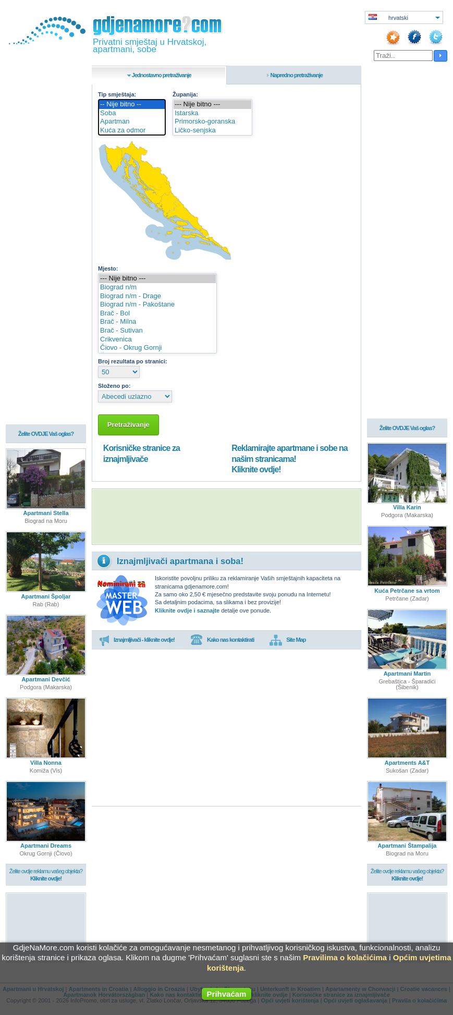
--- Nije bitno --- (212, 104)
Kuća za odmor (132, 130)
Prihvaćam (227, 993)
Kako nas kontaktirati (222, 640)
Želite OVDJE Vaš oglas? (46, 435)
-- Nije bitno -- (132, 104)
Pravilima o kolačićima (345, 957)
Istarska (212, 113)
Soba (132, 113)
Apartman (132, 121)
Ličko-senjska (212, 130)
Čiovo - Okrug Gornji (157, 348)
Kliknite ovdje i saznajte (187, 610)
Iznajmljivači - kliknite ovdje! (137, 640)
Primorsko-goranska (212, 121)
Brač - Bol (157, 313)
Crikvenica (157, 339)
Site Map (287, 640)
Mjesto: (108, 268)
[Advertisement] (226, 517)
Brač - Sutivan (157, 330)
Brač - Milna (157, 321)
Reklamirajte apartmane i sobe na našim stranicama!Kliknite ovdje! (289, 459)
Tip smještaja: (117, 94)
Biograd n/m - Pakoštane (157, 304)
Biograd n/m (157, 287)
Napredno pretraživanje (297, 75)
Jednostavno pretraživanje (161, 75)
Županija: (185, 94)
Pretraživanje (128, 425)
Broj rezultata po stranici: (132, 361)
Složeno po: (114, 386)
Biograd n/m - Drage (157, 296)
